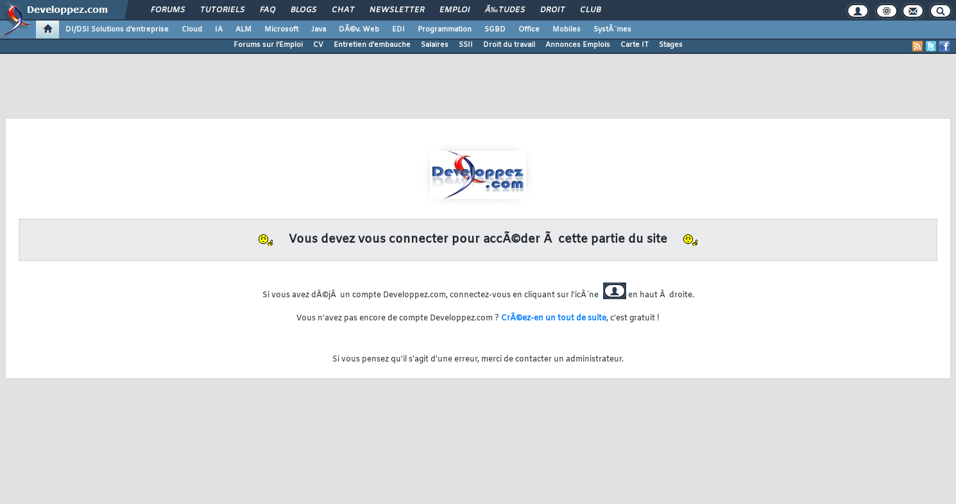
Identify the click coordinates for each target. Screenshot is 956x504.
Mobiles (566, 29)
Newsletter (396, 10)
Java (318, 29)
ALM (243, 29)
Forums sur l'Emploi (268, 44)
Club (590, 10)
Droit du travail (509, 44)
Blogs (303, 10)
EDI (398, 29)
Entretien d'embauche (372, 44)
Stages (671, 44)
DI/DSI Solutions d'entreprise (117, 29)
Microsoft (281, 29)
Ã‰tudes (505, 10)
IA (219, 29)
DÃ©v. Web (359, 29)
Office (529, 29)
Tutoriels (222, 10)
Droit (552, 10)
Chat (342, 10)
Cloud (192, 29)
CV (318, 44)
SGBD (495, 29)
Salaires (434, 44)
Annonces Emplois (577, 44)
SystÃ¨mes (612, 29)
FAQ (268, 10)
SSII (466, 44)
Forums (167, 10)
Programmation (445, 29)
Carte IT (634, 44)
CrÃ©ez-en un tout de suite (553, 318)
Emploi (454, 10)
